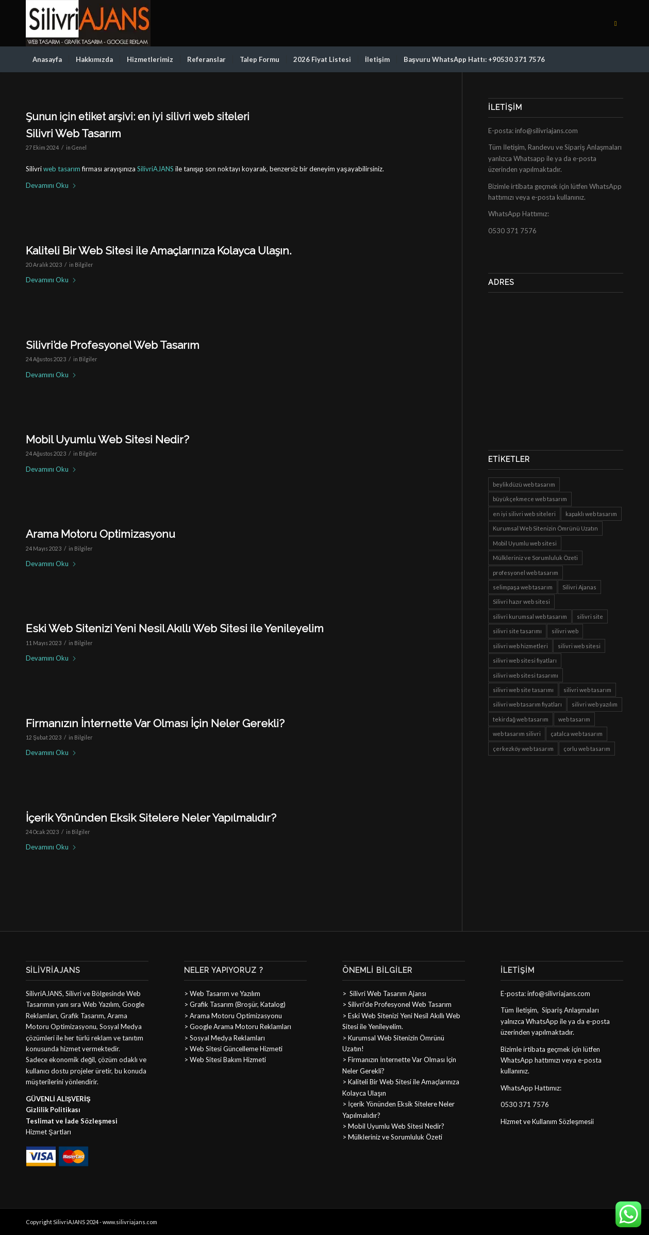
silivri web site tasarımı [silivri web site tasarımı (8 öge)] (523, 689)
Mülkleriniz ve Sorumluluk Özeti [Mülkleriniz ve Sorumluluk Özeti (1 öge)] (535, 557)
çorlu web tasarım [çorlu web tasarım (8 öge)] (586, 748)
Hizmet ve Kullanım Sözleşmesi (546, 1121)
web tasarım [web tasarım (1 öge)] (574, 719)
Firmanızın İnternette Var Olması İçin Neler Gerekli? (155, 723)
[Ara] (616, 59)
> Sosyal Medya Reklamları (224, 1038)
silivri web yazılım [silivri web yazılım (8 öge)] (595, 704)
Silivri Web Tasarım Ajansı (387, 993)
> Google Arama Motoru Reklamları (237, 1026)
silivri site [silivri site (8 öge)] (590, 616)
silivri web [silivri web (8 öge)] (565, 631)
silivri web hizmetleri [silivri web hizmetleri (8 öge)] (520, 646)
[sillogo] (88, 23)
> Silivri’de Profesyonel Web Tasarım (397, 1004)
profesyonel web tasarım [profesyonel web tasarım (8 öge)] (525, 572)
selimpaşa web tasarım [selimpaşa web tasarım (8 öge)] (523, 587)
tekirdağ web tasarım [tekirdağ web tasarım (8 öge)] (520, 719)
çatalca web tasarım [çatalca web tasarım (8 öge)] (577, 733)
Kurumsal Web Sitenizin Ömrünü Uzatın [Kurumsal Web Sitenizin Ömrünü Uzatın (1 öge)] (545, 528)
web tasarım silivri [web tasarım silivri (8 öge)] (517, 733)
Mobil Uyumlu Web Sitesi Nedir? (107, 439)
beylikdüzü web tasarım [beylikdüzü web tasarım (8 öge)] (524, 484)
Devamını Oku (51, 185)
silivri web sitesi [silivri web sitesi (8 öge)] (579, 646)
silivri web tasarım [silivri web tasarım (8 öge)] (587, 689)
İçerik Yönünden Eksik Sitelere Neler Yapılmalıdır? (151, 817)
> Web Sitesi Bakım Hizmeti (225, 1059)
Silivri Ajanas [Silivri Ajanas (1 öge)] (579, 587)
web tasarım (61, 169)
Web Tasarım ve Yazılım (224, 993)
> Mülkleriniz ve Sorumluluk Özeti (392, 1137)
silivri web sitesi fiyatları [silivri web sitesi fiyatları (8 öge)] (525, 660)
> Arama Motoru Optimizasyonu (233, 1016)
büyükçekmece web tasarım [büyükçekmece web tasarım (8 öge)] (530, 498)
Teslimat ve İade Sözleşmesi (72, 1121)
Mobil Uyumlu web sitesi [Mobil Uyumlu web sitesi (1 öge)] (525, 543)
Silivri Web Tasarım (73, 133)
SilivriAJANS (155, 169)
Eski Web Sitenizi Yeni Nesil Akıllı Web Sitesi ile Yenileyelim (175, 628)
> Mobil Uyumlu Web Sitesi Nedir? (393, 1126)
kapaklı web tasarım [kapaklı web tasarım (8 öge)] (591, 513)
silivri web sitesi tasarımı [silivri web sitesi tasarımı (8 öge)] (525, 675)
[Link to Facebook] (615, 23)
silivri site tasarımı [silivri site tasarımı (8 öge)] (517, 631)
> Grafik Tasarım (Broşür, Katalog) (235, 1004)
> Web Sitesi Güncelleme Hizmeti (233, 1049)
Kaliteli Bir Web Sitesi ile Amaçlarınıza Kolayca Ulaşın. (159, 250)
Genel (79, 148)
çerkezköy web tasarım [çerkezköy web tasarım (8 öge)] (523, 748)
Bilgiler (84, 265)
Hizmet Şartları (48, 1132)
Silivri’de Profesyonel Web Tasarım (112, 345)
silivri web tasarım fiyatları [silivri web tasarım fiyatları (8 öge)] (527, 704)
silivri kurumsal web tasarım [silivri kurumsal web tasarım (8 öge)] (530, 616)
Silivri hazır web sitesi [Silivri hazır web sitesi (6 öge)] (521, 601)
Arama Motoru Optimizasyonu (100, 533)
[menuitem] (47, 59)
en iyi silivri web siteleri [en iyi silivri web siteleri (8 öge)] (524, 513)
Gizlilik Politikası (53, 1109)
